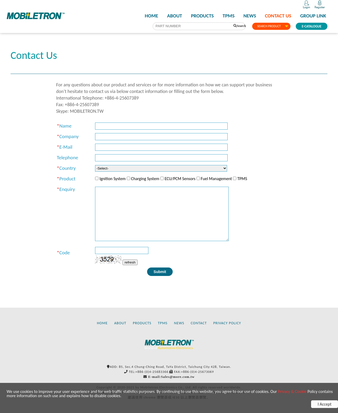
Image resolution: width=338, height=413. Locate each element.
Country (67, 168)
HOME (151, 15)
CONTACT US (278, 15)
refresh (130, 262)
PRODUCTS (202, 15)
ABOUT (174, 15)
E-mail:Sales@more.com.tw (171, 376)
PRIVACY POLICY (227, 323)
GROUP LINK (313, 15)
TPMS (228, 15)
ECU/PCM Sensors (180, 178)
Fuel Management (216, 178)
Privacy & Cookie (292, 391)
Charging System (145, 178)
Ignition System (113, 178)
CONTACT (199, 323)
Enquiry (67, 189)
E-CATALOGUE (311, 26)
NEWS (249, 15)
